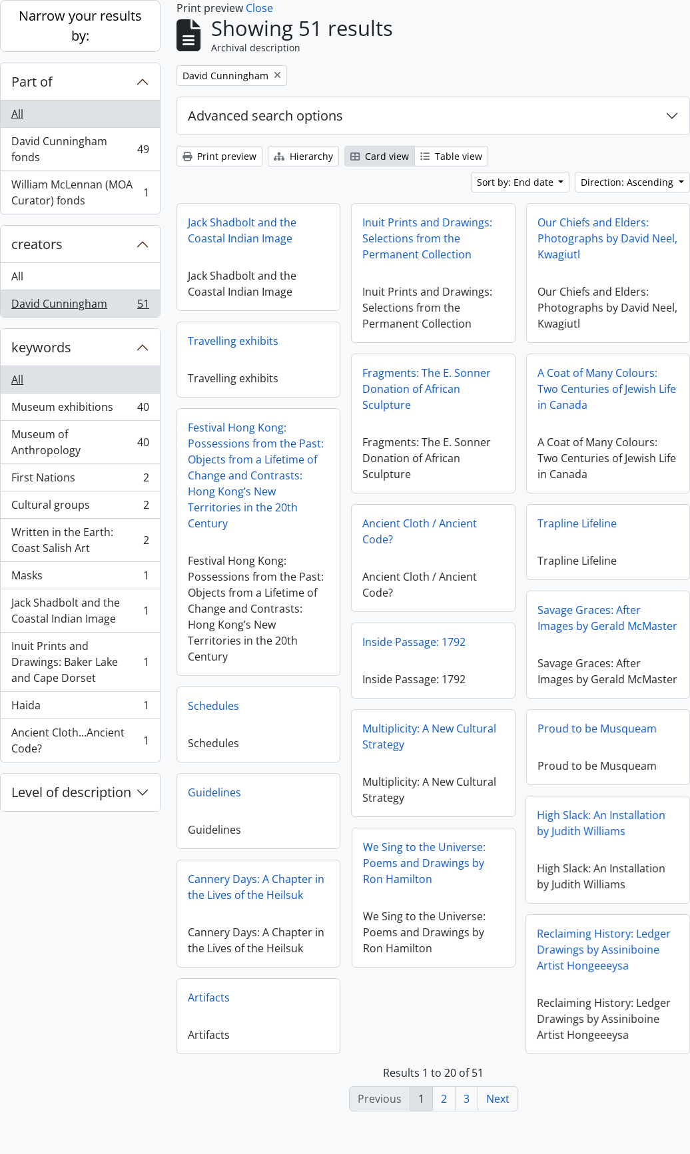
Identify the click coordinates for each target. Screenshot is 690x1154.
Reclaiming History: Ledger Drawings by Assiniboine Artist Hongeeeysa (576, 954)
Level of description (71, 792)
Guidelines (214, 792)
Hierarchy (303, 156)
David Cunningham (80, 306)
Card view (379, 156)
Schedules (213, 706)
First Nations (80, 480)
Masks (80, 578)
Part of (32, 82)
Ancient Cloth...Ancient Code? (80, 740)
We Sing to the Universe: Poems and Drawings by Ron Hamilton (451, 863)
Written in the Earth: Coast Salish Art (80, 540)
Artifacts (209, 997)
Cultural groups (80, 508)
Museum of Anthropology (80, 442)
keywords (41, 347)
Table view (451, 156)
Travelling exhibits (233, 341)
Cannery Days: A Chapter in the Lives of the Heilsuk (256, 887)
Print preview (219, 156)
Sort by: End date (516, 182)
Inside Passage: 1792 (414, 642)
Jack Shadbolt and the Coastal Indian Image (80, 610)
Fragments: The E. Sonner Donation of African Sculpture (426, 389)
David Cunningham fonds (80, 149)
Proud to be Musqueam (597, 733)
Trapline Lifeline (577, 523)
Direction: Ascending (628, 182)
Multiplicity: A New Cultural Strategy (429, 736)
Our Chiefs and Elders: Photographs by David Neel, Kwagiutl (607, 238)
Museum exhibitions (80, 410)
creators (37, 244)
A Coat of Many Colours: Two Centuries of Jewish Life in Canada (606, 389)
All (17, 114)
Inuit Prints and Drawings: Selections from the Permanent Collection (427, 238)
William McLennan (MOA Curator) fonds (80, 192)
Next (498, 1098)
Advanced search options (265, 116)
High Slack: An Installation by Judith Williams (574, 827)
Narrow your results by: (80, 26)
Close (259, 8)
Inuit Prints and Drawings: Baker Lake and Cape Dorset (80, 662)
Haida (80, 708)
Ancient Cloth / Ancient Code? (419, 531)
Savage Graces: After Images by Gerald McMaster (607, 618)
